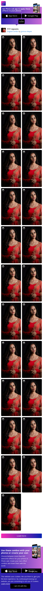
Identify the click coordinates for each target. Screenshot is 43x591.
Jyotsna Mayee (26, 31)
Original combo (12, 31)
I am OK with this (20, 586)
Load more (21, 536)
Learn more (5, 584)
